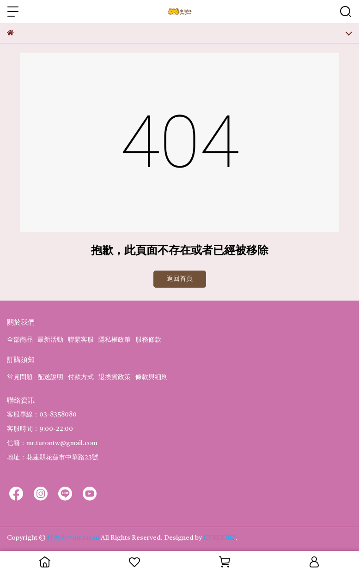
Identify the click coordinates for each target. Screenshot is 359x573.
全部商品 (20, 340)
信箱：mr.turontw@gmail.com (52, 443)
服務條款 (148, 340)
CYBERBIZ (219, 538)
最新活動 (50, 340)
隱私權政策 (114, 340)
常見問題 (20, 377)
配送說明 (50, 377)
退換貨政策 (114, 377)
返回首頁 (180, 279)
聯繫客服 (81, 340)
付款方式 (81, 377)
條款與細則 (151, 377)
